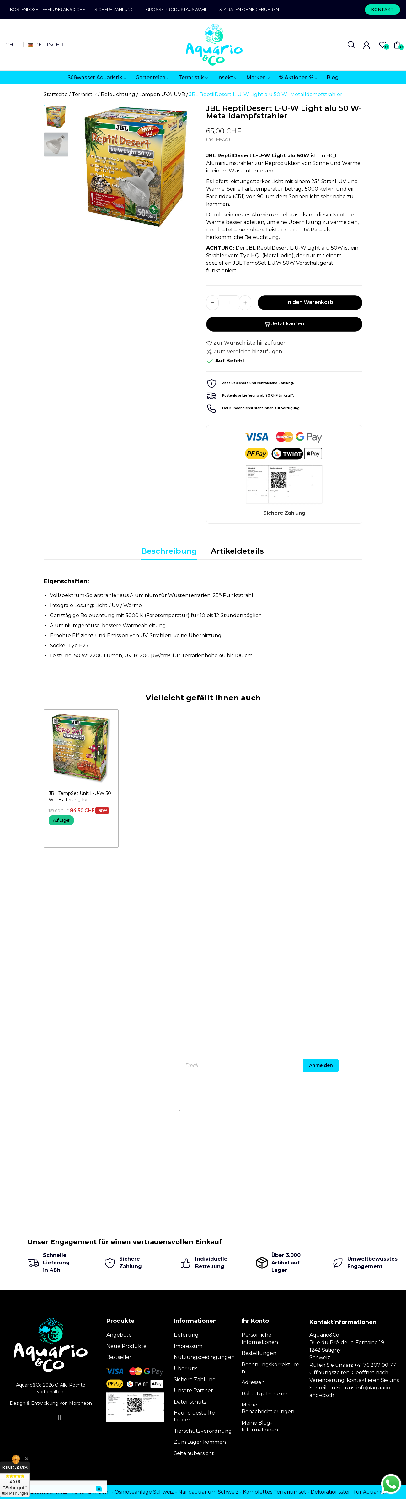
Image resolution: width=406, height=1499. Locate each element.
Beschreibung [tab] (169, 551)
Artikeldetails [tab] (237, 551)
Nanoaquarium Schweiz (208, 1492)
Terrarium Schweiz (43, 1492)
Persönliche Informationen (260, 1338)
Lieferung (186, 1335)
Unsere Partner (193, 1390)
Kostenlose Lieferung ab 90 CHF (49, 9)
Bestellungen (259, 1353)
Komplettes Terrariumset (274, 1492)
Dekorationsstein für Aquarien (348, 1492)
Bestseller (118, 1357)
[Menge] (229, 302)
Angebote (119, 1335)
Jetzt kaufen (284, 324)
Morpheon (80, 1403)
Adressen (253, 1382)
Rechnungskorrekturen (270, 1367)
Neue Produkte (126, 1346)
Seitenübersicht (194, 1453)
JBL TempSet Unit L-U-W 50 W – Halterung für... (80, 796)
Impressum (188, 1346)
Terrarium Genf (90, 1492)
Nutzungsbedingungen (204, 1357)
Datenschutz (190, 1402)
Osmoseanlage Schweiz (144, 1492)
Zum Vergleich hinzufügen (244, 352)
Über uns (185, 1368)
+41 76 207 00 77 (375, 1365)
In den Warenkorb (309, 302)
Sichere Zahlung (114, 9)
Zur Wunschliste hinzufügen (246, 343)
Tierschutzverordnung (203, 1431)
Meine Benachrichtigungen (268, 1408)
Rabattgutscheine (264, 1394)
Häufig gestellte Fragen (194, 1416)
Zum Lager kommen (200, 1442)
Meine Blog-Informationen (260, 1426)
